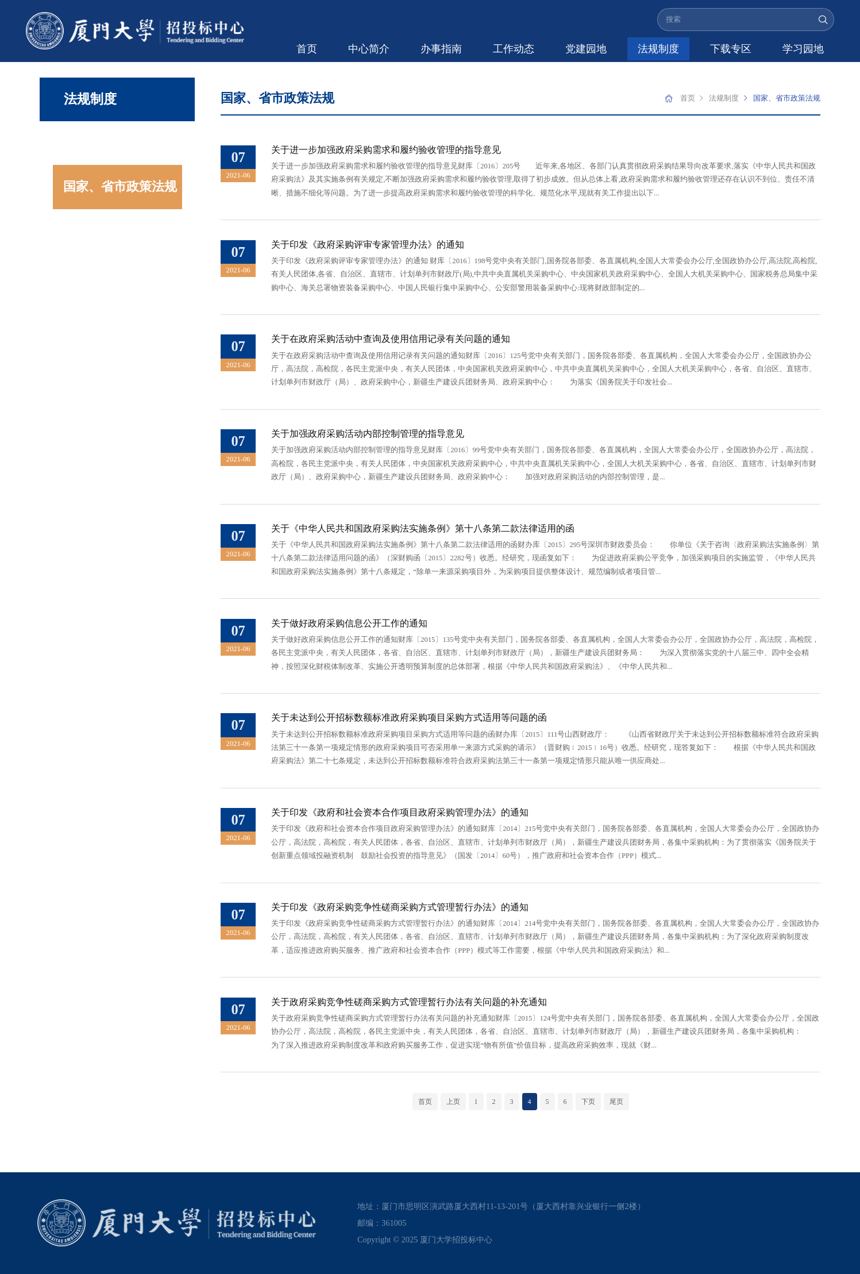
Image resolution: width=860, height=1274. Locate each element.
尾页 (616, 1102)
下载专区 (730, 49)
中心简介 (368, 49)
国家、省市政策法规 (120, 187)
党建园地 (586, 49)
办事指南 (441, 49)
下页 (588, 1102)
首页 (306, 49)
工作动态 (513, 49)
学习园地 (803, 49)
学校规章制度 (101, 143)
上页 (453, 1102)
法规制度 (658, 49)
